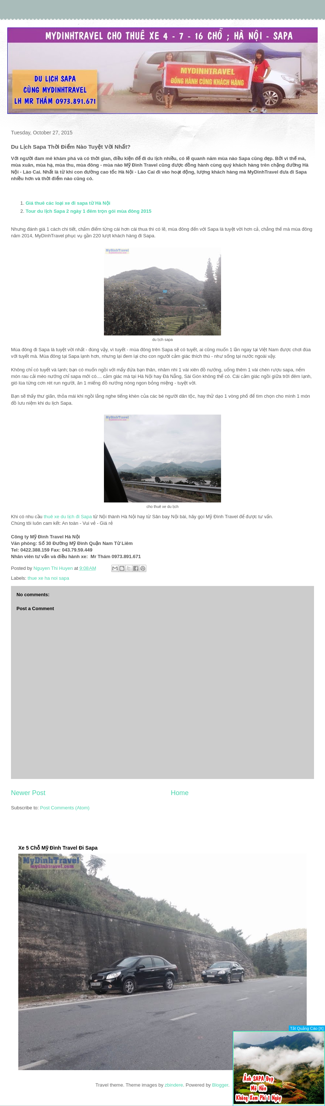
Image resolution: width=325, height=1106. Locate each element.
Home (180, 793)
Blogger (220, 1085)
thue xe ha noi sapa (48, 578)
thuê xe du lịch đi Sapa (68, 516)
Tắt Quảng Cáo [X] (307, 1028)
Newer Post (28, 793)
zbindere (174, 1085)
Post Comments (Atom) (65, 807)
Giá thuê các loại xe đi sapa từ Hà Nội (68, 203)
